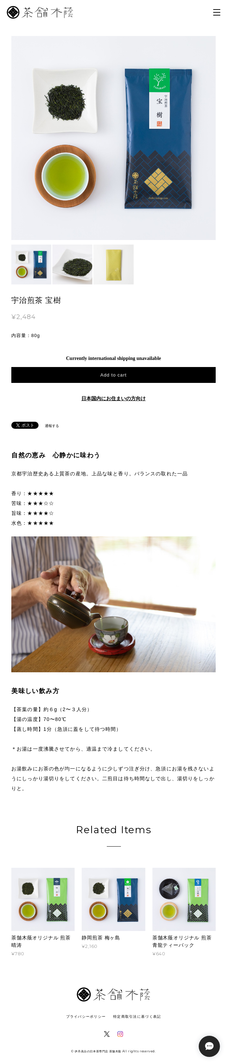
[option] (113, 138)
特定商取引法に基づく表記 (137, 1016)
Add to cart (113, 375)
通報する (52, 426)
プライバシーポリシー (86, 1016)
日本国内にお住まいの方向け (113, 398)
